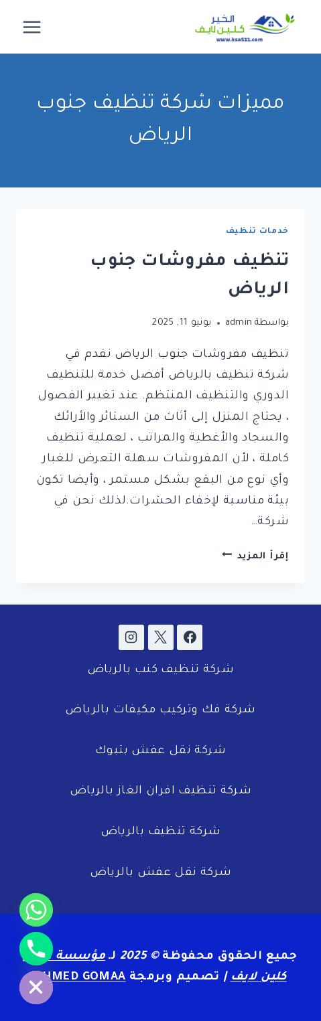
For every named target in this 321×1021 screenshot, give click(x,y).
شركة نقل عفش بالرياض (161, 873)
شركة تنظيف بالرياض (161, 832)
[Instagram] (131, 637)
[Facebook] (189, 637)
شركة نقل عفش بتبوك (160, 751)
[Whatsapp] (36, 910)
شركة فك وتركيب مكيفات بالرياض (160, 710)
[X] (161, 637)
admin (239, 323)
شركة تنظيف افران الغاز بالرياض (160, 791)
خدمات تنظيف (257, 231)
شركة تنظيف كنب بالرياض (160, 670)
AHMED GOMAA (79, 977)
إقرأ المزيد (255, 557)
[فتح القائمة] (32, 27)
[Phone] (36, 948)
